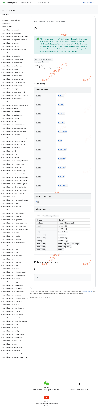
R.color (61, 113)
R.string (61, 167)
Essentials (25, 2)
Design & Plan (41, 2)
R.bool (60, 104)
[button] (13, 30)
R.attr (60, 95)
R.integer (62, 149)
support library (70, 39)
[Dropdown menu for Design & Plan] (49, 2)
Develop (51, 21)
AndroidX (82, 41)
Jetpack (54, 44)
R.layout (61, 158)
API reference (8, 10)
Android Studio (88, 2)
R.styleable (63, 185)
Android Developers (40, 21)
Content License (87, 291)
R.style (61, 176)
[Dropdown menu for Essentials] (31, 2)
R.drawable (62, 131)
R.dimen (61, 122)
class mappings (72, 51)
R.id (60, 140)
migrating (72, 46)
